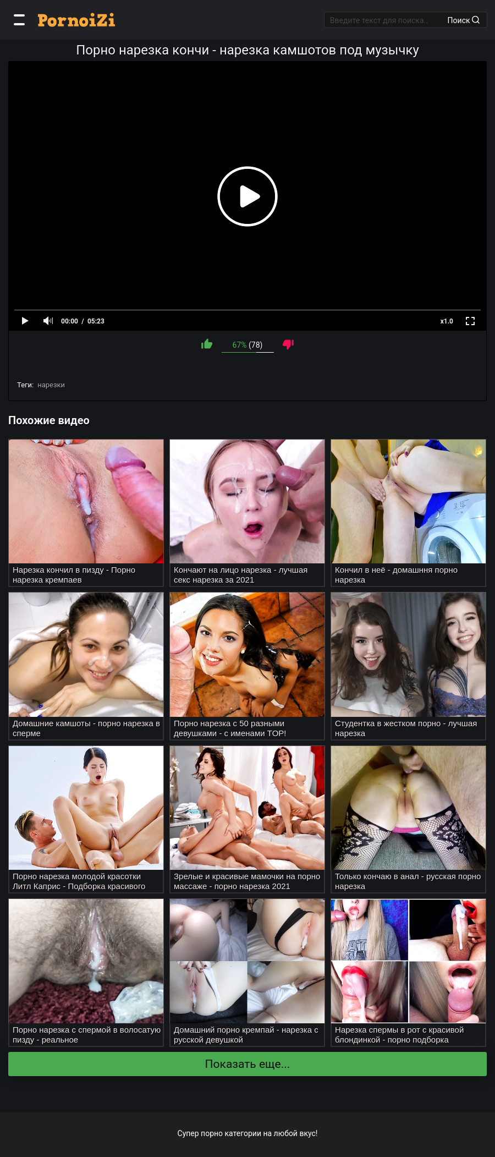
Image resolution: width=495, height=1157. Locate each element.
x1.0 (447, 321)
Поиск (464, 19)
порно (212, 1133)
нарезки (51, 385)
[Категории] (19, 20)
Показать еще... (247, 1064)
